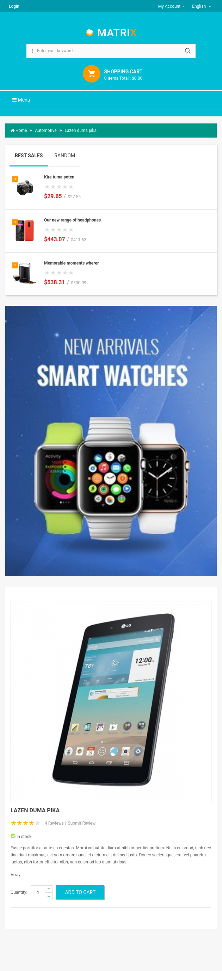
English (201, 6)
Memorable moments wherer (71, 263)
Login (14, 6)
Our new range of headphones (72, 220)
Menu (21, 100)
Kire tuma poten (59, 177)
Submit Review (82, 823)
